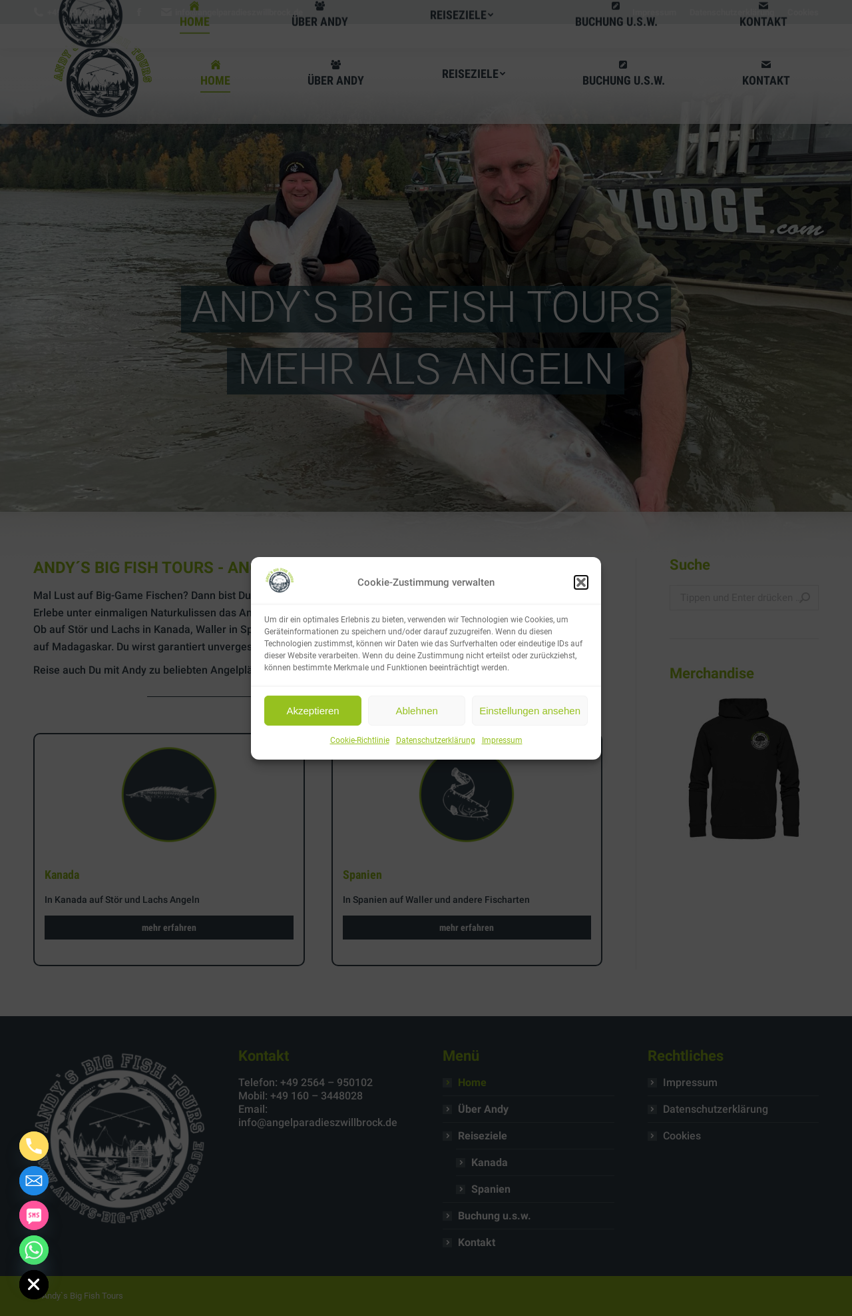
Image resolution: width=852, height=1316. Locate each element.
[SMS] (34, 1215)
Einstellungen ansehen (529, 710)
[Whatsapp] (34, 1250)
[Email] (34, 1180)
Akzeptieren (312, 710)
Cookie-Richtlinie (359, 740)
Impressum (502, 740)
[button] (581, 582)
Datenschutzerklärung (435, 740)
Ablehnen (416, 710)
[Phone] (34, 1146)
